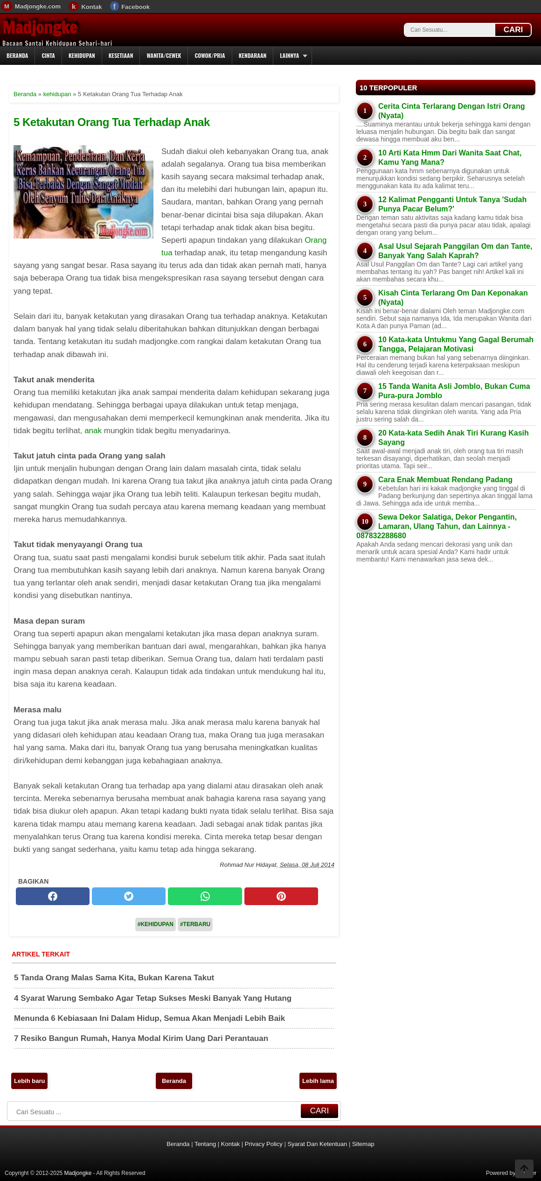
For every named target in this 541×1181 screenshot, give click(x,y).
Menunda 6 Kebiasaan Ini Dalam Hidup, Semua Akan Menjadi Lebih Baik (149, 1018)
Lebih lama (318, 1080)
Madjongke (39, 27)
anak (94, 430)
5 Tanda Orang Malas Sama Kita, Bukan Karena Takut (114, 977)
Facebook (135, 6)
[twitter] (129, 896)
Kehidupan (82, 55)
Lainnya (289, 55)
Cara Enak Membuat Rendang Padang (445, 480)
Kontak (91, 6)
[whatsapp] (205, 896)
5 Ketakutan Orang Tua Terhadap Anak (112, 122)
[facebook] (53, 896)
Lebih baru (29, 1080)
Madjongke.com (38, 6)
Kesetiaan (121, 55)
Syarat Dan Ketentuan (317, 1143)
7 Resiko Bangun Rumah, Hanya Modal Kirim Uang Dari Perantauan (141, 1038)
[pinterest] (281, 896)
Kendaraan (253, 55)
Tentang (205, 1143)
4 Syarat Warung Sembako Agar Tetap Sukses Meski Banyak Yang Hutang (152, 998)
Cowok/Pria (209, 55)
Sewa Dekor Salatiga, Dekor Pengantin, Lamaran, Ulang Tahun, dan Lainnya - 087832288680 (436, 526)
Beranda (17, 55)
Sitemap (363, 1143)
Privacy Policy (264, 1143)
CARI (513, 29)
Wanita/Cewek (163, 55)
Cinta (48, 55)
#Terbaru (195, 924)
